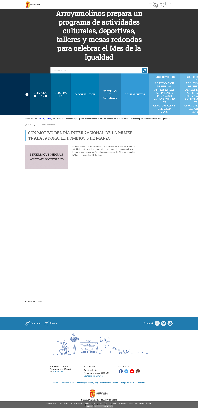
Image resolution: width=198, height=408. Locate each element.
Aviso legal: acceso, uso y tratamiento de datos (97, 382)
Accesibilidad (68, 382)
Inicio (27, 94)
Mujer (48, 118)
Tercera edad (61, 94)
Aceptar (89, 406)
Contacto (141, 382)
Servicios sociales (40, 94)
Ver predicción (165, 6)
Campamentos (135, 94)
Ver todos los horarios (93, 376)
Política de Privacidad (103, 406)
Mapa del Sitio (127, 382)
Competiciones (85, 94)
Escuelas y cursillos (110, 94)
